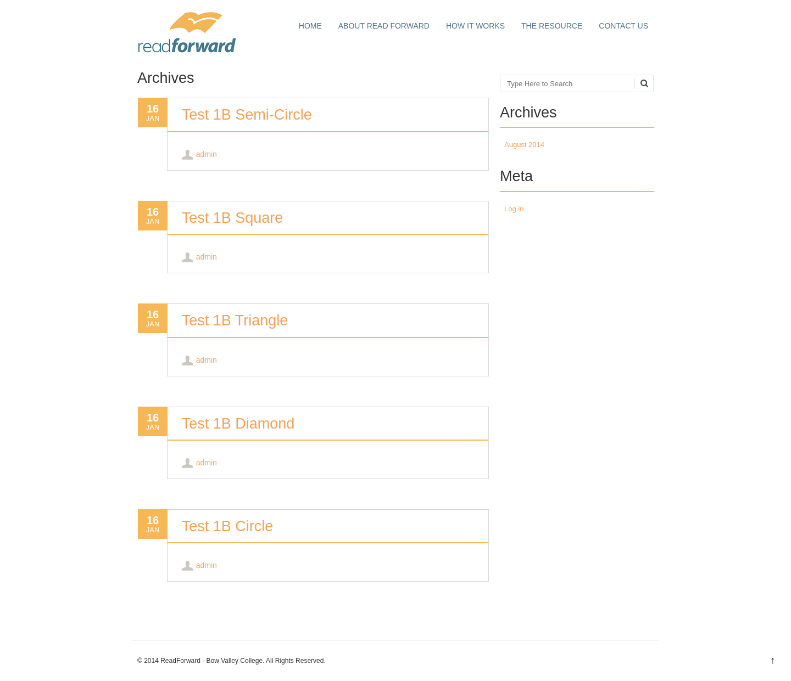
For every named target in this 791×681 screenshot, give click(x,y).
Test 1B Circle (228, 526)
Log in (513, 209)
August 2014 (524, 144)
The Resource (551, 25)
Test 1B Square (232, 218)
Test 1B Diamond (238, 423)
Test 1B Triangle (235, 320)
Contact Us (623, 25)
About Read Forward (384, 25)
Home (310, 25)
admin (206, 154)
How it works (475, 25)
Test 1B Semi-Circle (247, 114)
